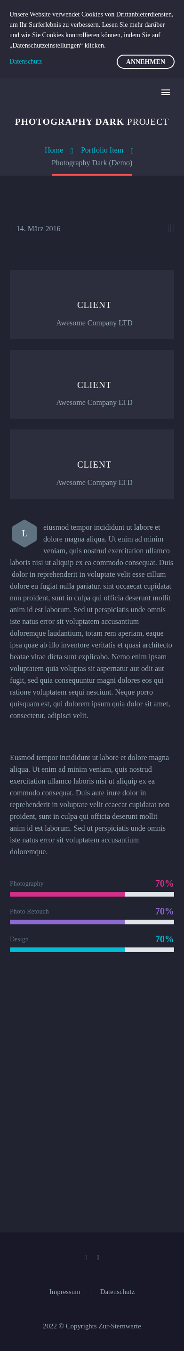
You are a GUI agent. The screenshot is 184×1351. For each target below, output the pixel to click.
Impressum (64, 1291)
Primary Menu (165, 92)
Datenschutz (117, 1291)
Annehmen (145, 61)
